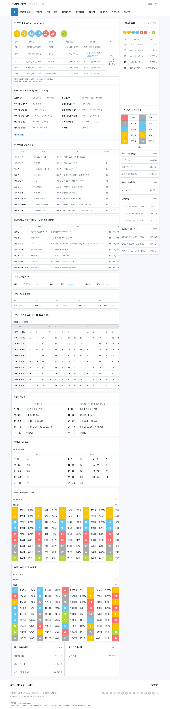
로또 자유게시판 (21, 647)
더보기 (59, 647)
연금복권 (33, 4)
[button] (156, 4)
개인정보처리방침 (24, 693)
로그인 (150, 4)
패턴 (55, 12)
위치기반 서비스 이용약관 (40, 693)
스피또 (43, 4)
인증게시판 (116, 12)
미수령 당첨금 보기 (21, 135)
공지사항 (125, 198)
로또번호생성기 (25, 12)
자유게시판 (103, 12)
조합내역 (92, 12)
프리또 (15, 4)
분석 (48, 12)
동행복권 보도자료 (129, 229)
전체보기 (140, 147)
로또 (24, 4)
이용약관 (13, 693)
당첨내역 (39, 12)
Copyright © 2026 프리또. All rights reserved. (27, 696)
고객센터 (155, 685)
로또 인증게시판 (75, 647)
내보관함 (127, 12)
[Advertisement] (139, 88)
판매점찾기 (80, 12)
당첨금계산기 (66, 12)
